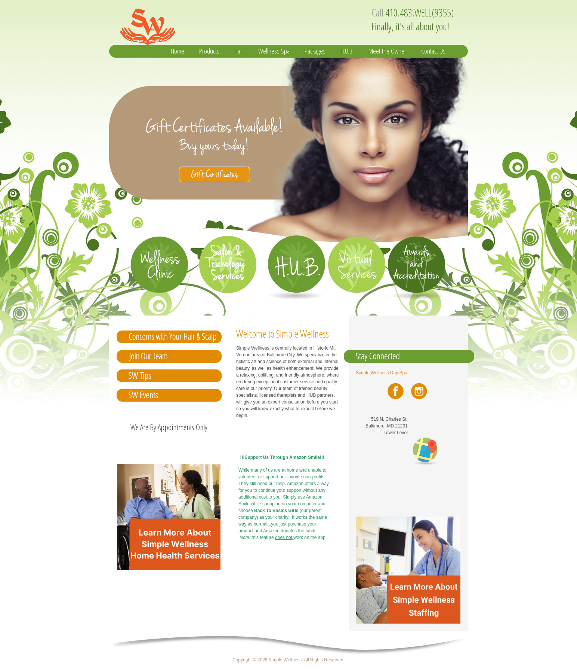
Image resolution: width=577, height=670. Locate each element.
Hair (238, 51)
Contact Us (433, 51)
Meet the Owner (387, 51)
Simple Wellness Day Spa (381, 372)
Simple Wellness (190, 24)
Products (209, 51)
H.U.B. (347, 51)
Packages (315, 51)
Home (177, 51)
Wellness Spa (274, 51)
